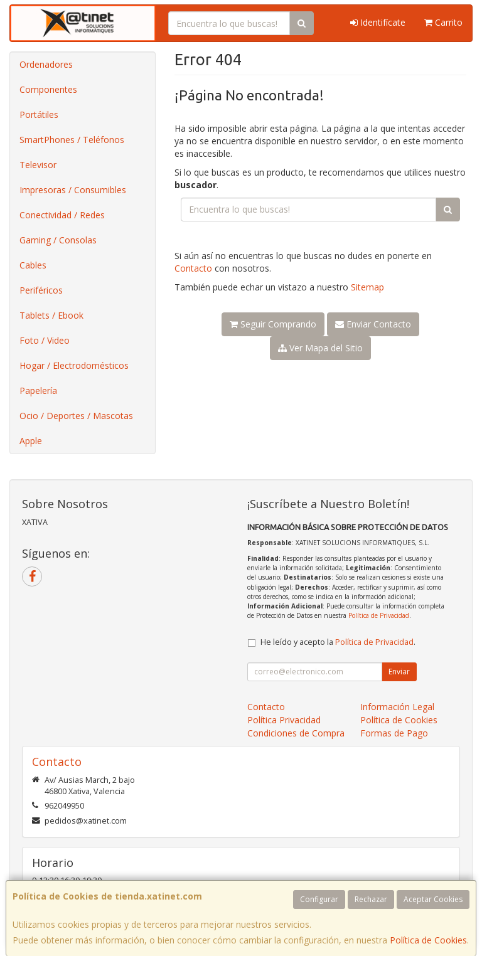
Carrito (443, 22)
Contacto (193, 268)
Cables (32, 265)
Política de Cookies (428, 940)
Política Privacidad (284, 720)
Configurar (319, 899)
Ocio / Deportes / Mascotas (76, 416)
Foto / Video (44, 340)
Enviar (399, 671)
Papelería (38, 390)
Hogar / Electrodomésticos (74, 365)
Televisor (37, 165)
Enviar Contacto (373, 324)
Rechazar (371, 899)
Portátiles (38, 114)
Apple (30, 441)
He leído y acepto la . (337, 642)
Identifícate (377, 22)
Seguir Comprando (273, 324)
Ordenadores (46, 64)
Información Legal (397, 707)
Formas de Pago (394, 733)
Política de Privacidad (378, 615)
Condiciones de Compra (296, 733)
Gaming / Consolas (58, 240)
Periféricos (41, 290)
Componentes (48, 89)
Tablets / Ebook (51, 315)
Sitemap (367, 287)
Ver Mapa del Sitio (320, 348)
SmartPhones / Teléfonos (71, 140)
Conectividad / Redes (62, 215)
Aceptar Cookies (433, 899)
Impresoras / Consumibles (72, 190)
